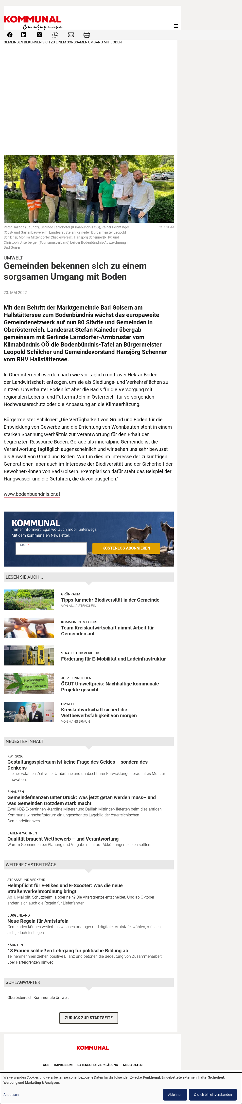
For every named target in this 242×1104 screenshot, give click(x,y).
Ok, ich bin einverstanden (213, 1095)
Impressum (63, 1065)
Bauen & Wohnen (22, 833)
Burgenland (18, 915)
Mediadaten (132, 1065)
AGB (46, 1065)
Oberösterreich (20, 997)
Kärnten (15, 945)
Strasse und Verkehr (80, 653)
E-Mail (21, 545)
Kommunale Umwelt (51, 997)
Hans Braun (79, 721)
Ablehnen (175, 1095)
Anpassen (11, 1095)
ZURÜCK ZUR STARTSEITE (89, 1017)
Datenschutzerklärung (97, 1065)
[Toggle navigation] (176, 26)
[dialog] (121, 1088)
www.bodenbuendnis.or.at (32, 494)
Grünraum (70, 594)
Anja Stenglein (82, 606)
